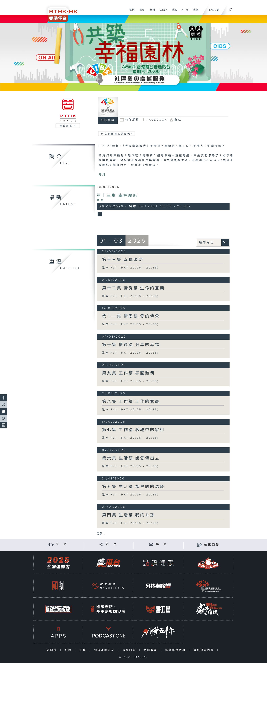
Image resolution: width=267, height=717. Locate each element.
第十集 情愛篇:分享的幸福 (131, 345)
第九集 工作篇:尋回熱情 (128, 373)
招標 (84, 650)
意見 (102, 174)
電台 (141, 12)
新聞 (151, 12)
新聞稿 (53, 650)
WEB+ (162, 12)
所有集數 (108, 120)
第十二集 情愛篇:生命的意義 (133, 288)
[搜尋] (230, 9)
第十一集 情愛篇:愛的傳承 (131, 316)
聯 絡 (162, 544)
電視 (131, 12)
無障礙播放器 (176, 650)
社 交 (111, 544)
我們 (195, 12)
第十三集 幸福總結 (117, 195)
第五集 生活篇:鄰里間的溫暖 (133, 486)
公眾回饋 (212, 545)
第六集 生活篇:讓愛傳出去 (131, 458)
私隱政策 (151, 650)
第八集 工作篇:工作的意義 (131, 401)
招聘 (69, 650)
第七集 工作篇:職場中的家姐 (133, 430)
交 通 (61, 544)
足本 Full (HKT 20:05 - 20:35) (130, 267)
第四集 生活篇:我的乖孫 (128, 515)
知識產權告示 (105, 650)
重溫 (173, 12)
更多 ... (101, 533)
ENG (212, 10)
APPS (184, 12)
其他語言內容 (205, 650)
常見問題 (130, 650)
